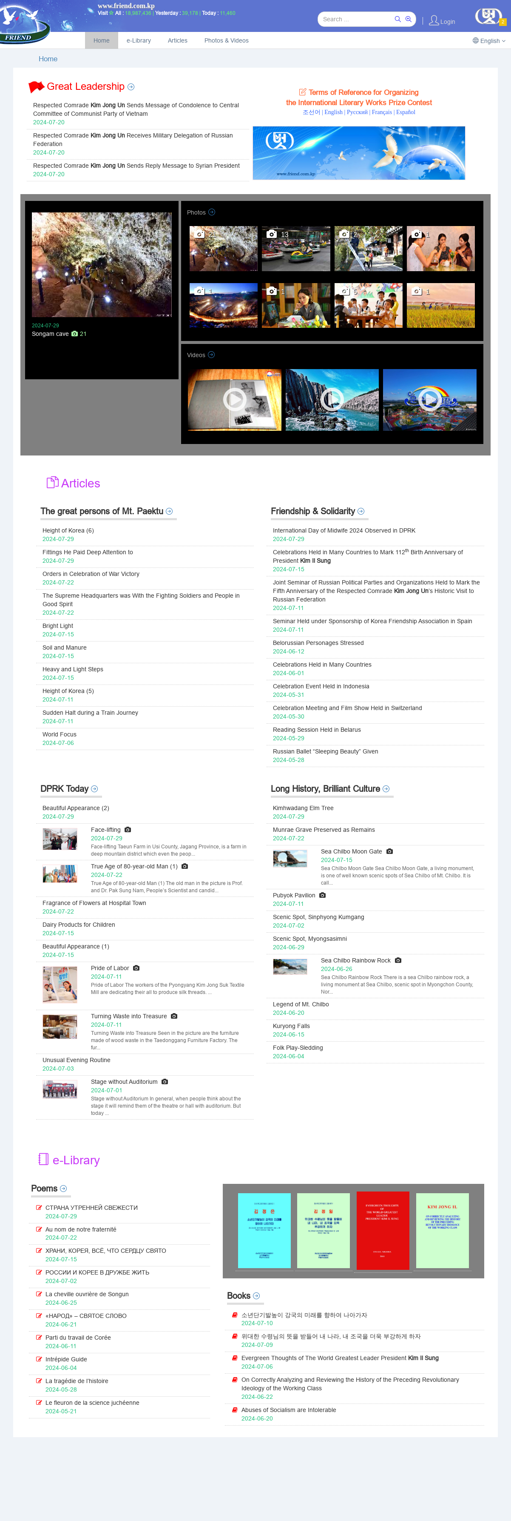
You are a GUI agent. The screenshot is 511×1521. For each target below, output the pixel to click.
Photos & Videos (226, 40)
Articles (177, 40)
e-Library (139, 40)
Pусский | (359, 112)
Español (405, 112)
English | (335, 112)
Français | (384, 112)
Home (102, 40)
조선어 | (314, 112)
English (489, 40)
